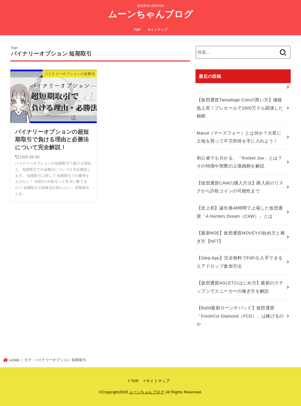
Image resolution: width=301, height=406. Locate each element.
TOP (137, 29)
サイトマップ (157, 29)
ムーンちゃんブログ (150, 14)
